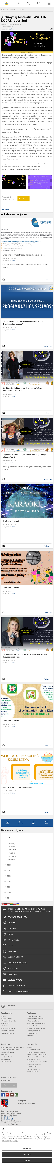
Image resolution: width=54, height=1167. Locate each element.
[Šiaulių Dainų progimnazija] (7, 3)
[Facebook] (3, 1094)
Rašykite (5, 1085)
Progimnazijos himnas (9, 1028)
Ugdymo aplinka (7, 1018)
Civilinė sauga (32, 1066)
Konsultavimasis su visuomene (37, 1054)
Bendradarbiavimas (8, 1033)
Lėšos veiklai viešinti (8, 1052)
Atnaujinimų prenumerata (16, 991)
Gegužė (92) (11, 847)
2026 (9, 838)
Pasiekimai (9, 923)
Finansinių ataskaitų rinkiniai (10, 1050)
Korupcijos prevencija (34, 1064)
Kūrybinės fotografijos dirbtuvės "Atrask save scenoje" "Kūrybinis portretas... (25, 655)
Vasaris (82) (12, 856)
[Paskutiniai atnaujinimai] (29, 3)
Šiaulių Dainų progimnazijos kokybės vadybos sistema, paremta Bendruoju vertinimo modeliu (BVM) (27, 910)
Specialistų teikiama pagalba (36, 1028)
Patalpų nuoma (11, 940)
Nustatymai (27, 1148)
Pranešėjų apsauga (34, 1059)
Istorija (4, 1016)
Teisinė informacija (34, 1069)
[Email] (16, 1094)
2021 (9, 887)
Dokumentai (10, 928)
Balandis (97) (12, 850)
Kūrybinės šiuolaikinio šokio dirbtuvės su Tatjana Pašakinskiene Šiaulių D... (22, 389)
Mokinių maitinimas (13, 957)
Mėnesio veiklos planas (15, 963)
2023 (9, 876)
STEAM (8, 934)
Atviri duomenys (33, 1071)
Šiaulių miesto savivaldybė (26, 1104)
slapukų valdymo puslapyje (10, 1141)
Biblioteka (9, 951)
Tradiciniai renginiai (8, 1030)
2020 (9, 892)
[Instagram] (12, 1094)
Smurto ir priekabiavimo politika (37, 1062)
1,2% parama (10, 968)
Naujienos (12, 9)
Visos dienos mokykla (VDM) (36, 1023)
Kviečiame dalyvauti (11, 588)
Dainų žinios (10, 974)
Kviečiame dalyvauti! (11, 521)
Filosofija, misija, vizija (9, 1021)
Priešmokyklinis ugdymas (36, 1018)
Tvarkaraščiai (8, 1006)
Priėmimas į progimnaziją (15, 917)
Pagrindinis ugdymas (34, 1016)
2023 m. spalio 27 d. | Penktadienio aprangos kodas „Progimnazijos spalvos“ (23, 322)
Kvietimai (21, 9)
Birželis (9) (11, 844)
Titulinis (3, 9)
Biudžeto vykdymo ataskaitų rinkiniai (13, 1047)
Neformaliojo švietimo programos (38, 1026)
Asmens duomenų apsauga (36, 1052)
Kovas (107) (11, 853)
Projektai (9, 945)
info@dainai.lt (8, 1119)
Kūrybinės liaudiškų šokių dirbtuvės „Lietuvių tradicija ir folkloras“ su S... (25, 455)
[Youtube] (7, 1094)
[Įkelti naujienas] (19, 3)
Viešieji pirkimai (7, 1057)
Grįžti (7, 210)
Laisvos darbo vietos (14, 985)
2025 (9, 865)
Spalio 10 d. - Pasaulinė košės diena (17, 787)
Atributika (5, 1026)
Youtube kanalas (12, 980)
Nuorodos (31, 1047)
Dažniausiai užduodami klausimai (38, 1057)
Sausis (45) (11, 859)
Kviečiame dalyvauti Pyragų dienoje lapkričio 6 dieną (24, 255)
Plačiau (46, 280)
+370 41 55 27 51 (8, 1117)
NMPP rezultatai (7, 1062)
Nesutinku (27, 1154)
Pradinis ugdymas (33, 1021)
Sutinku (27, 1160)
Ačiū (22, 198)
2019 (9, 898)
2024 (9, 870)
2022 (9, 881)
